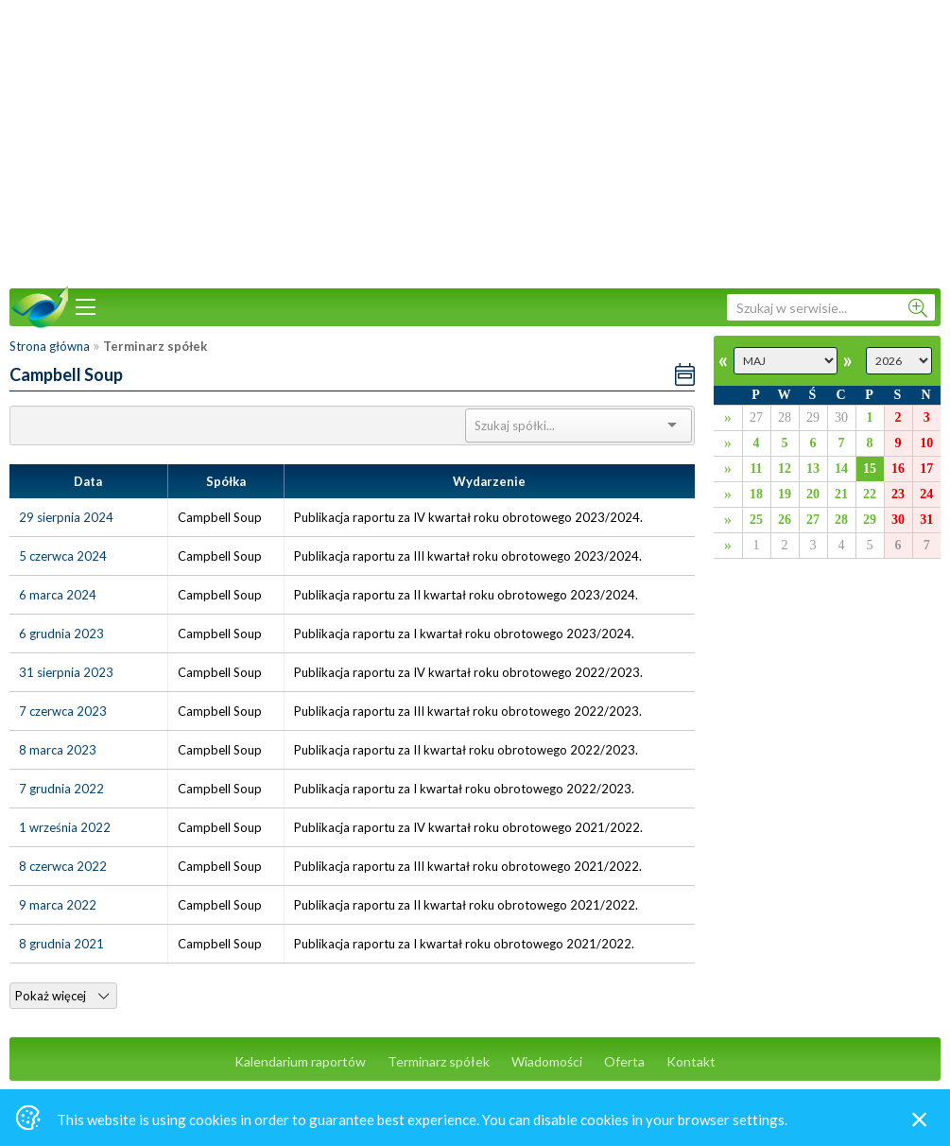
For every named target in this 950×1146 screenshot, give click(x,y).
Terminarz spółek (439, 1061)
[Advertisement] (475, 141)
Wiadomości (546, 1061)
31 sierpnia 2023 (66, 672)
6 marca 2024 (57, 594)
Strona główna (49, 346)
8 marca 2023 (57, 749)
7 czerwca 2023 (63, 711)
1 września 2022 (65, 827)
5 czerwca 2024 (63, 556)
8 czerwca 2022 (63, 866)
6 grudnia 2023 (61, 633)
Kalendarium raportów (300, 1061)
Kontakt (691, 1061)
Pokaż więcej (62, 995)
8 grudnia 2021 (61, 943)
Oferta (624, 1061)
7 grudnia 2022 (61, 788)
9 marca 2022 (57, 904)
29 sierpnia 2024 (66, 517)
